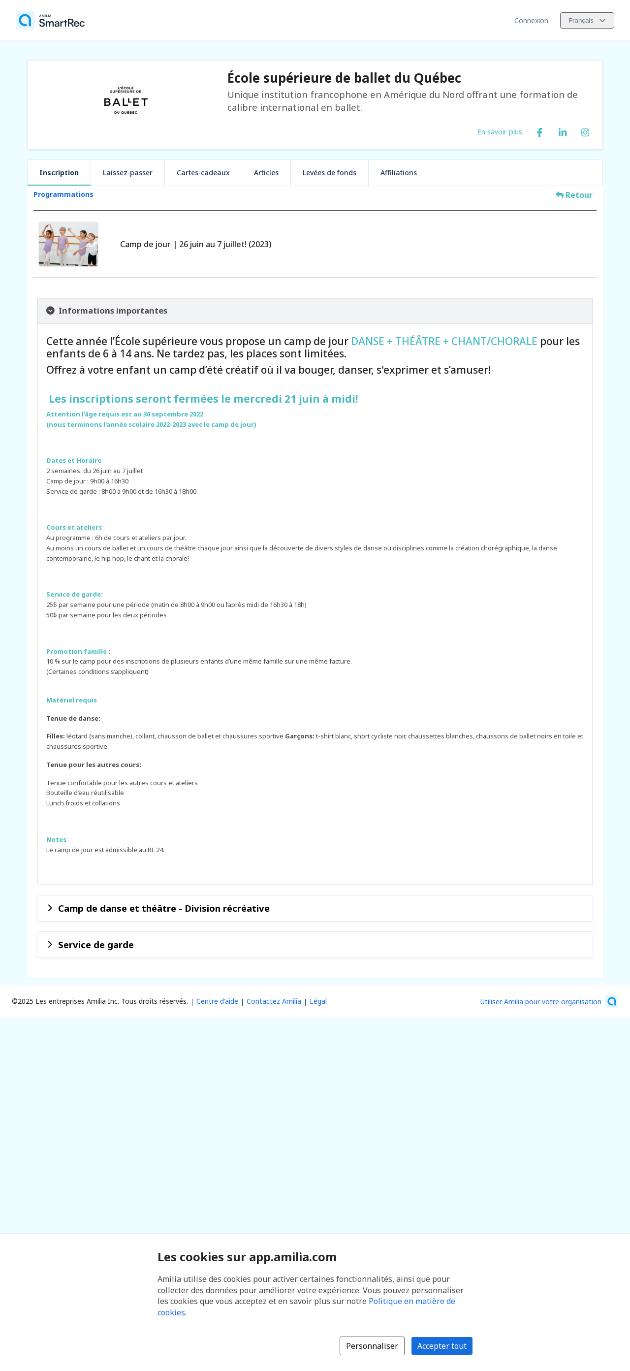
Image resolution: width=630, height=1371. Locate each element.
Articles (266, 172)
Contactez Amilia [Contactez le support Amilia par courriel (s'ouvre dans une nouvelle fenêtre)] (274, 1001)
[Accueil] (50, 20)
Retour (574, 195)
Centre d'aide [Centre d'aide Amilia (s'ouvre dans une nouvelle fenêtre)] (217, 1001)
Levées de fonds (329, 172)
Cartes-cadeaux (203, 172)
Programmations (63, 194)
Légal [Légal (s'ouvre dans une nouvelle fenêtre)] (318, 1001)
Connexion (531, 20)
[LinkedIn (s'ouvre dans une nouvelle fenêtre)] (562, 130)
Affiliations (398, 172)
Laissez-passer (128, 172)
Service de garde (96, 944)
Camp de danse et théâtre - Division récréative (164, 908)
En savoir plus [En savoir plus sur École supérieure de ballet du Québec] (499, 131)
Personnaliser (372, 1345)
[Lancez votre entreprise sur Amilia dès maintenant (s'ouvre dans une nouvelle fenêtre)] (549, 1001)
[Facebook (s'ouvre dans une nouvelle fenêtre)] (540, 130)
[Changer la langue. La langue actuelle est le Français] (587, 20)
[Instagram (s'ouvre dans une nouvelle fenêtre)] (585, 130)
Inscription (59, 172)
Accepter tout (442, 1345)
